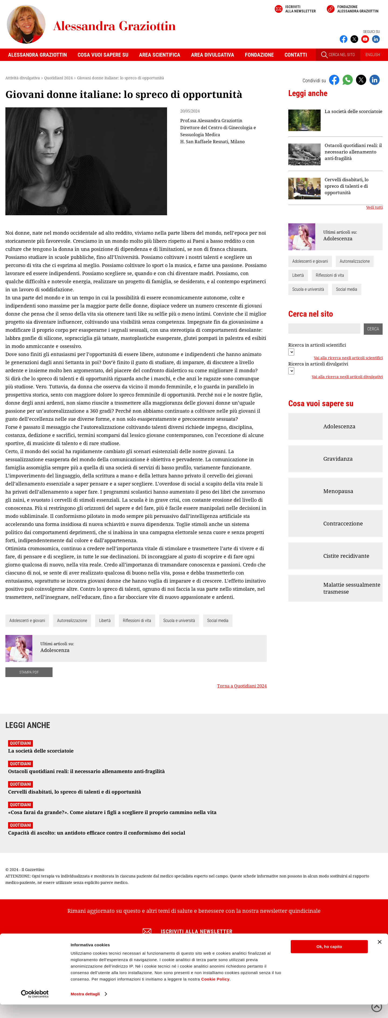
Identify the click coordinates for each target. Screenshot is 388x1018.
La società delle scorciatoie (353, 111)
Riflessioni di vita (137, 620)
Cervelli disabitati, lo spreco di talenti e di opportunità (347, 186)
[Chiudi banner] (380, 955)
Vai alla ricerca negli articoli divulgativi (347, 376)
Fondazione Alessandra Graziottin (358, 9)
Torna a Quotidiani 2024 (242, 686)
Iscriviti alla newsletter (300, 9)
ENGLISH (373, 54)
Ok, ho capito (329, 960)
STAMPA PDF (29, 672)
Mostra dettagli (85, 1007)
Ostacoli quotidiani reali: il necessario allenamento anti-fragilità (353, 151)
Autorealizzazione (72, 620)
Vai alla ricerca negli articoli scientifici (348, 358)
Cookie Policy (215, 992)
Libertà (105, 620)
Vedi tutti (374, 207)
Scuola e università (179, 620)
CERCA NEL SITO (338, 55)
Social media (217, 620)
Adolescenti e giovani (27, 620)
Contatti (296, 55)
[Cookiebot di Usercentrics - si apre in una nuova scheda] (34, 1007)
